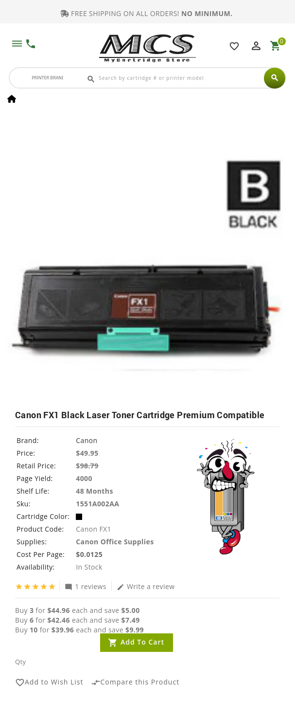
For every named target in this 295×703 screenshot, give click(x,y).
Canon (86, 440)
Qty (20, 661)
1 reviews (85, 586)
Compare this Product (135, 682)
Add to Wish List (49, 682)
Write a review (146, 586)
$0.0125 (89, 554)
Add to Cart (142, 642)
